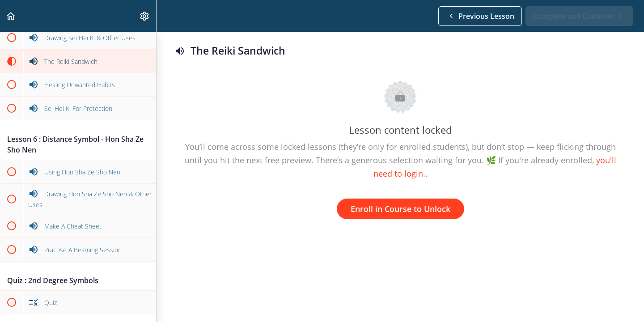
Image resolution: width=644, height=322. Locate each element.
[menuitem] (145, 16)
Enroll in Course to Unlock (400, 208)
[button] (11, 16)
